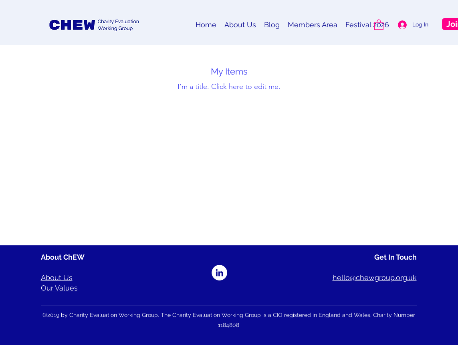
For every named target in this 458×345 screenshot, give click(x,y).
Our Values (59, 288)
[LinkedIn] (219, 272)
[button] (378, 24)
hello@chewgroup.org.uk (375, 277)
